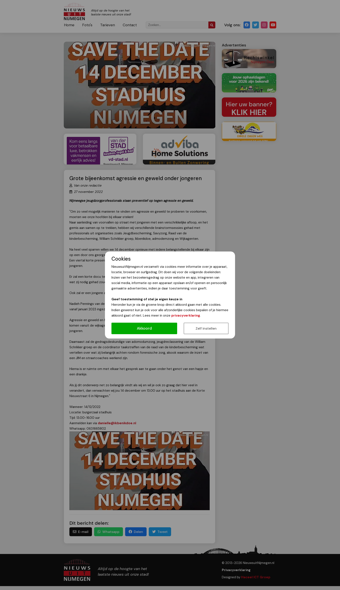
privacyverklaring (185, 315)
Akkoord (144, 328)
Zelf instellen (206, 328)
